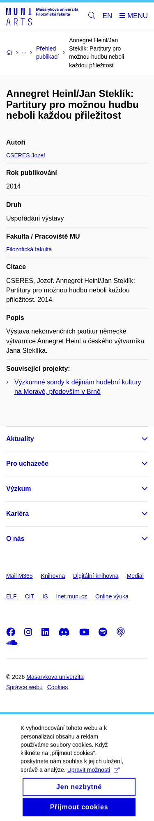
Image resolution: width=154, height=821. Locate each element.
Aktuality (20, 438)
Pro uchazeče (27, 463)
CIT (29, 596)
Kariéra (17, 513)
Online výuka (112, 596)
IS (45, 596)
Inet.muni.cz (71, 596)
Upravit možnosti (93, 777)
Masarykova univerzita (54, 677)
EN (108, 16)
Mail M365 (19, 576)
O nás (15, 538)
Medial (135, 576)
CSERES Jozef (25, 155)
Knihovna (53, 576)
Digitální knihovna (96, 576)
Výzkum (18, 488)
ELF (11, 596)
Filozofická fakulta (29, 249)
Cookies (57, 687)
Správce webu (24, 687)
